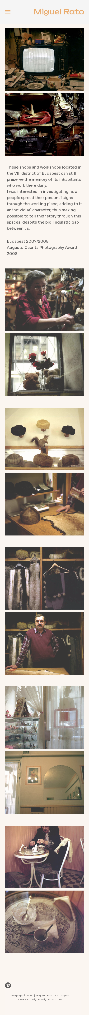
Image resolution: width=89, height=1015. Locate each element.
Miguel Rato (58, 11)
